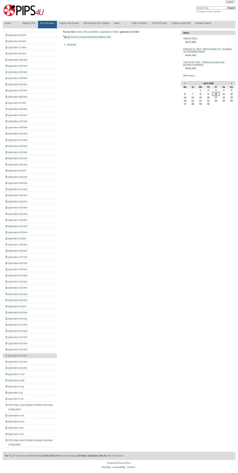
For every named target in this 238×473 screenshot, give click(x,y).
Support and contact (69, 23)
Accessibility (119, 467)
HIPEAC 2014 (190, 38)
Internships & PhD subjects (96, 23)
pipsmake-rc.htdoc (109, 32)
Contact (131, 467)
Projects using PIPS (181, 23)
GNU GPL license (115, 456)
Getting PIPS (28, 23)
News (116, 23)
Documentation (47, 23)
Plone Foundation (68, 456)
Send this (71, 44)
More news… (189, 75)
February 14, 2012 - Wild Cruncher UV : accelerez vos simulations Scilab (207, 50)
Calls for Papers (139, 23)
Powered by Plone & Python (119, 463)
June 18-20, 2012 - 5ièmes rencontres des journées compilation (203, 63)
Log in (230, 2)
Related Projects (203, 23)
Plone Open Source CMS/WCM (24, 456)
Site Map (106, 467)
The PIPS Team (159, 23)
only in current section (210, 11)
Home (8, 23)
